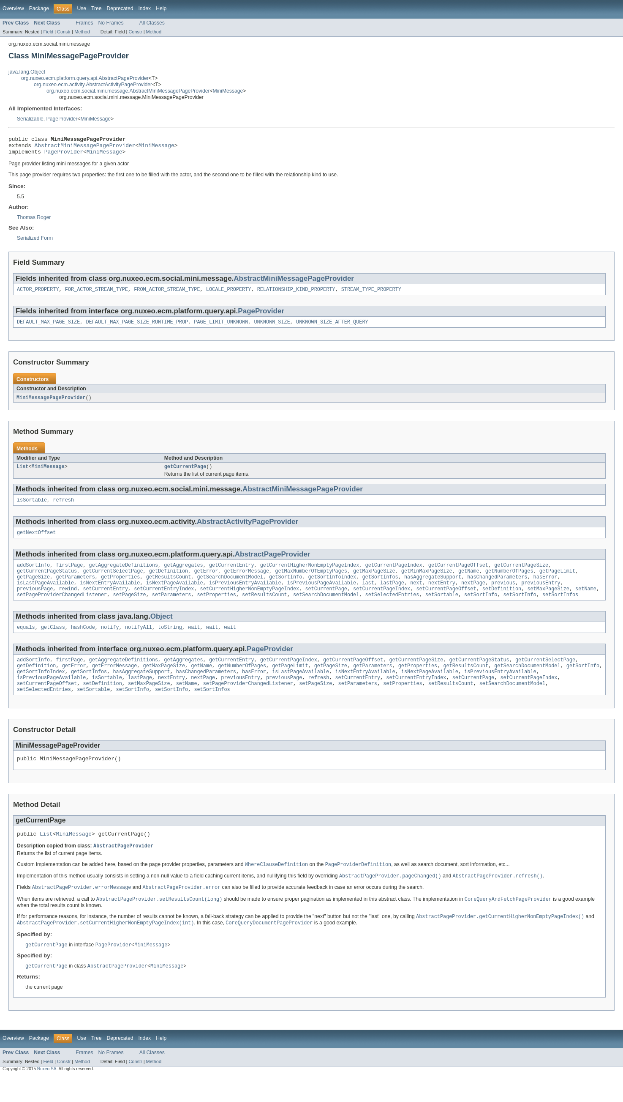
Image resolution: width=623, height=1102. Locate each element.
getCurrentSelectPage (113, 581)
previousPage (35, 601)
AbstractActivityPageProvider (247, 529)
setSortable (441, 608)
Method (82, 31)
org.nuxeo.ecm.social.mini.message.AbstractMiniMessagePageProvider (127, 91)
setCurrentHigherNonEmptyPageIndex (249, 601)
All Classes (152, 23)
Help (161, 8)
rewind (68, 601)
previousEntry (540, 594)
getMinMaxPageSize (426, 581)
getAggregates (183, 574)
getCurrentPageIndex (393, 574)
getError (206, 581)
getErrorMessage (246, 581)
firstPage (69, 574)
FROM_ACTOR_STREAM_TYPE (167, 294)
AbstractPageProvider (272, 563)
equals (26, 641)
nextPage (473, 594)
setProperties (216, 608)
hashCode (83, 641)
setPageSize (129, 608)
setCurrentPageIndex (381, 601)
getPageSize (33, 587)
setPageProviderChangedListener (62, 608)
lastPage (392, 594)
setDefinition (501, 601)
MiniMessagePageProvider (50, 403)
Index (144, 8)
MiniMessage (228, 91)
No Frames (111, 23)
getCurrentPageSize (521, 574)
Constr (64, 31)
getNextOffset (36, 540)
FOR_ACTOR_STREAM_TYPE (96, 294)
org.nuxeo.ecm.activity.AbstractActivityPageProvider (93, 85)
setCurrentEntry (105, 601)
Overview (13, 8)
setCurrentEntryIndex (164, 601)
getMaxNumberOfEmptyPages (311, 581)
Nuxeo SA (47, 1094)
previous (503, 594)
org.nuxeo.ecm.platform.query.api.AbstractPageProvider (85, 78)
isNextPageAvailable (174, 594)
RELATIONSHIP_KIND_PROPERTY (296, 294)
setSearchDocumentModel (326, 608)
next (416, 594)
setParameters (171, 608)
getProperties (120, 587)
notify (110, 641)
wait (194, 641)
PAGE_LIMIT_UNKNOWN (221, 327)
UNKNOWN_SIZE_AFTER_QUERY (332, 327)
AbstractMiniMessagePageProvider (85, 147)
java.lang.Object (26, 72)
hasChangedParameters (497, 587)
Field (48, 31)
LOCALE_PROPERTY (228, 294)
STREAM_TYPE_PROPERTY (371, 294)
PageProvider (62, 119)
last (368, 594)
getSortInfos (380, 587)
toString (170, 641)
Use (81, 8)
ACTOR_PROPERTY (38, 294)
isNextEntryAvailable (110, 594)
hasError (545, 587)
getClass (53, 641)
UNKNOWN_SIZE (272, 327)
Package (39, 8)
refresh (63, 507)
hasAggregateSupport (432, 587)
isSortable (32, 507)
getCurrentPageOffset (458, 574)
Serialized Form (35, 242)
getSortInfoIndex (332, 587)
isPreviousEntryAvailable (245, 594)
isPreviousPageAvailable (321, 594)
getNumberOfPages (509, 581)
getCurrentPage (185, 473)
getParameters (75, 587)
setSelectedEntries (392, 608)
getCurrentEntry (231, 574)
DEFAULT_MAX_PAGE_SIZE (48, 327)
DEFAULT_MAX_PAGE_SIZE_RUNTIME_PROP (137, 327)
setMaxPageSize (548, 601)
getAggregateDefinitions (123, 574)
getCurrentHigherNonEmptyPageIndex (309, 574)
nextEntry (441, 594)
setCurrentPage (326, 601)
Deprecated (120, 8)
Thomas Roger (34, 221)
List (22, 473)
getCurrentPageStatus (47, 581)
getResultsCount (168, 587)
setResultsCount (264, 608)
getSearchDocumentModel (230, 587)
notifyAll (138, 641)
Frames (84, 23)
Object (161, 630)
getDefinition (168, 581)
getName (468, 581)
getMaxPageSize (374, 581)
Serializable (30, 119)
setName (585, 601)
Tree (96, 8)
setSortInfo (480, 608)
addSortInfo (33, 574)
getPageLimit (557, 581)
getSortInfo (285, 587)
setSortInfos (560, 608)
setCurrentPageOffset (446, 601)
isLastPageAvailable (45, 594)
